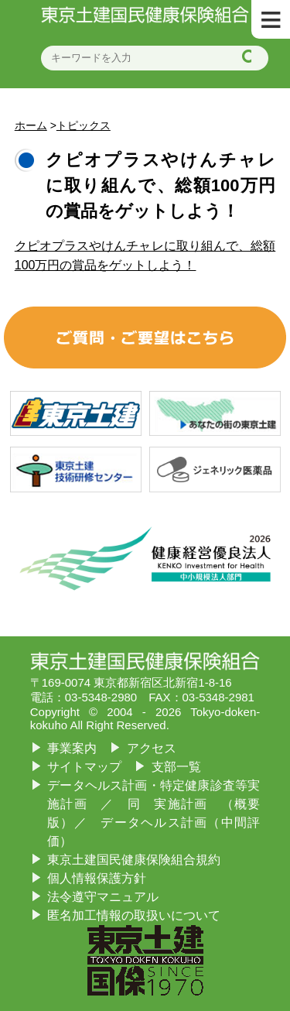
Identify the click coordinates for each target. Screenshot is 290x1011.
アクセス (151, 748)
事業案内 (72, 748)
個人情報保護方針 (96, 878)
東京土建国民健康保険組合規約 (133, 859)
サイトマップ (84, 766)
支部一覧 (176, 766)
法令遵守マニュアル (103, 896)
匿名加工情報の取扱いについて (133, 915)
